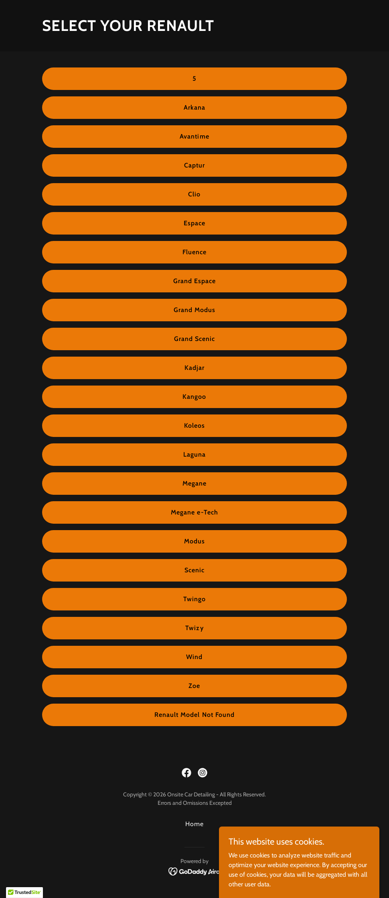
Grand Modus (194, 310)
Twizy (194, 628)
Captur (194, 165)
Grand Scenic (194, 339)
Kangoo (194, 396)
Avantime (194, 136)
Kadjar (194, 367)
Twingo (194, 599)
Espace (194, 223)
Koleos (194, 425)
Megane (194, 483)
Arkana (194, 107)
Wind (194, 657)
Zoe (194, 686)
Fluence (194, 252)
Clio (194, 194)
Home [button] (194, 824)
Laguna (194, 454)
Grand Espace (194, 281)
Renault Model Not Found (194, 714)
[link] (186, 773)
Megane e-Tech (194, 512)
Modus (194, 541)
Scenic (194, 570)
